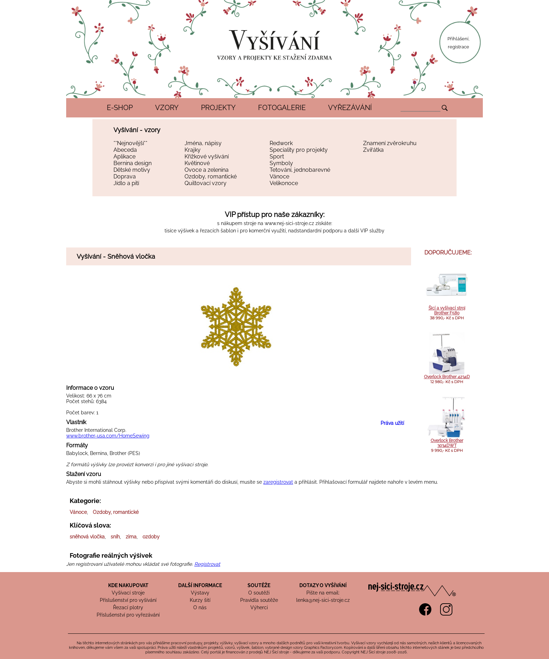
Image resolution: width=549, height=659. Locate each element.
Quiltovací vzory (206, 183)
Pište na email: (323, 593)
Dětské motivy (131, 170)
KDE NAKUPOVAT (128, 585)
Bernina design (132, 163)
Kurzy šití (200, 600)
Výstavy (200, 593)
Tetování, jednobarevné (300, 170)
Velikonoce (284, 183)
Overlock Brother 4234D (447, 376)
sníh (115, 536)
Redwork (281, 143)
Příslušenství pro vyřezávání (128, 615)
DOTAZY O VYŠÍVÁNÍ (323, 585)
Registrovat (207, 564)
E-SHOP (120, 107)
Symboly (281, 163)
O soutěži (259, 593)
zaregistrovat (278, 482)
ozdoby (151, 536)
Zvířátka (373, 150)
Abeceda (125, 150)
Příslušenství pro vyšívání (128, 600)
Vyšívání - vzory (136, 130)
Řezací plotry (128, 607)
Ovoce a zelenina (207, 170)
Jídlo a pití (126, 183)
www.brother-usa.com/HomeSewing (108, 436)
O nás (200, 607)
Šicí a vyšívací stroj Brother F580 (447, 310)
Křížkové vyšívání (207, 156)
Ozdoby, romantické (211, 176)
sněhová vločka (87, 536)
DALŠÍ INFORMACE (200, 585)
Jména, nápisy (203, 143)
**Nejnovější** (130, 143)
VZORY (167, 107)
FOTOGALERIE (282, 107)
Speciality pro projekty (299, 150)
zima (131, 536)
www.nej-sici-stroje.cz (289, 223)
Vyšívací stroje (128, 593)
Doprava (124, 176)
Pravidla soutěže (259, 600)
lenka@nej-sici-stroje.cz (323, 600)
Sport (277, 156)
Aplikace (124, 156)
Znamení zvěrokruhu (390, 143)
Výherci (259, 607)
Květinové (197, 163)
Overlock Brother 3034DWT (447, 443)
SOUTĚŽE (259, 585)
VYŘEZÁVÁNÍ (350, 107)
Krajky (193, 150)
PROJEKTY (218, 107)
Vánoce (279, 176)
